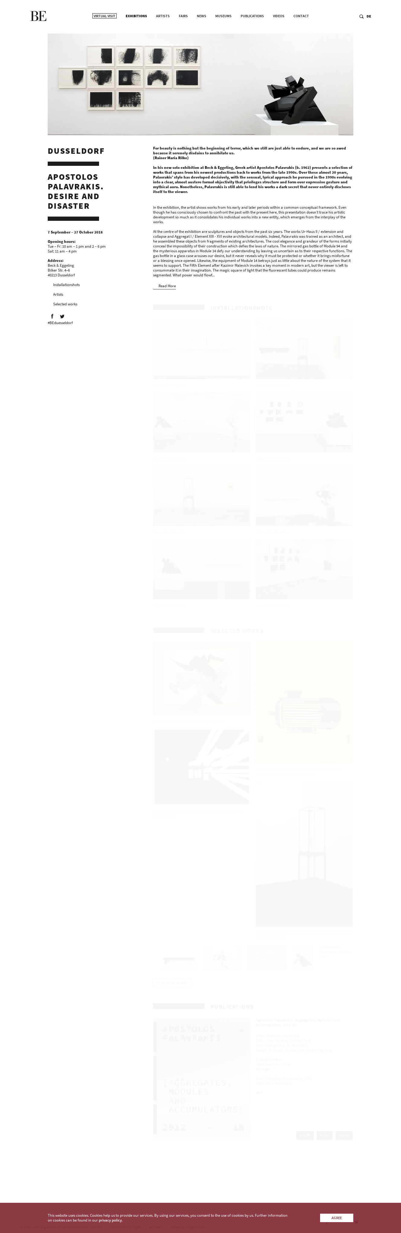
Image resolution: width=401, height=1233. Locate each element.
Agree (337, 1217)
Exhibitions (136, 33)
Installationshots (66, 286)
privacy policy (110, 1220)
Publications (252, 33)
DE (370, 33)
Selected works (65, 306)
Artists (163, 33)
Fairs (183, 33)
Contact (301, 33)
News (201, 33)
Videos (278, 33)
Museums (223, 33)
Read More (167, 288)
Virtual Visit (104, 33)
